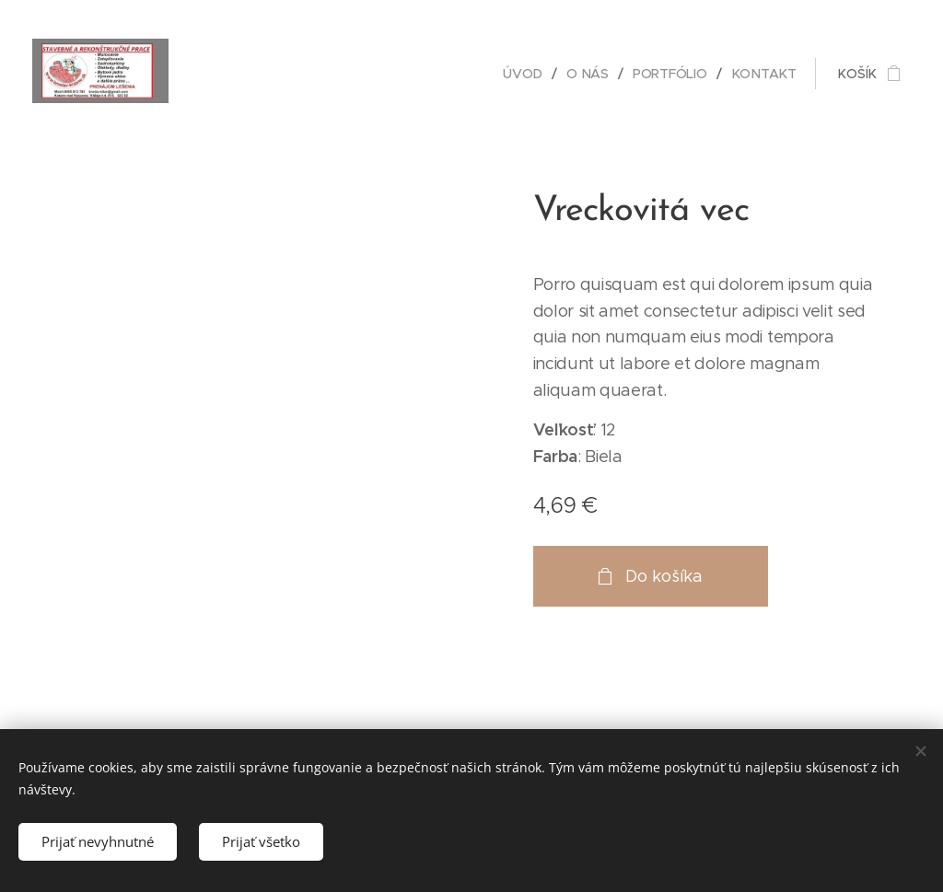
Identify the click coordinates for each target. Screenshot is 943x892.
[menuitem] (526, 74)
